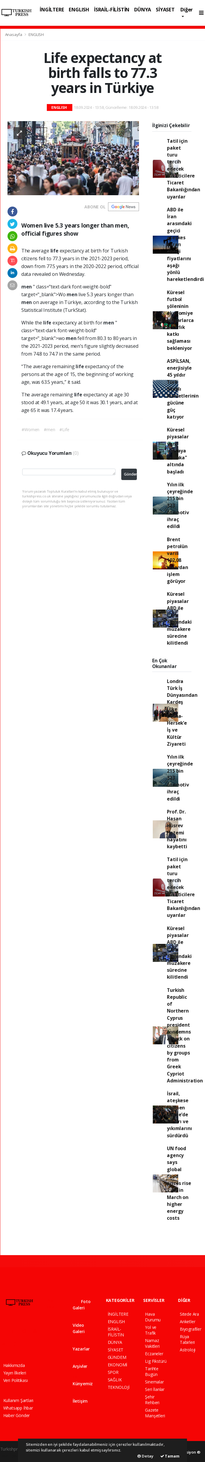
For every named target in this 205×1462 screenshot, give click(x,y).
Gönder (130, 474)
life (55, 250)
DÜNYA (142, 9)
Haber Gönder (16, 1415)
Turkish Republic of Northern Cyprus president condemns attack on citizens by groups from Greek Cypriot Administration (185, 1035)
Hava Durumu (153, 1317)
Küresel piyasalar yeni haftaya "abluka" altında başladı (177, 450)
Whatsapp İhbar (18, 1408)
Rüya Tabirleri (187, 1339)
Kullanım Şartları (18, 1400)
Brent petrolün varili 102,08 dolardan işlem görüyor (177, 560)
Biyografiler (190, 1329)
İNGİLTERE (52, 9)
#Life (64, 429)
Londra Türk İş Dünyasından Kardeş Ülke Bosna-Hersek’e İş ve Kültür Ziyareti (182, 712)
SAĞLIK (115, 1380)
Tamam (169, 1456)
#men (49, 429)
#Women (30, 429)
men (27, 286)
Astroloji (187, 1350)
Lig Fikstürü (156, 1361)
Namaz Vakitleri (152, 1343)
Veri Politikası (15, 1380)
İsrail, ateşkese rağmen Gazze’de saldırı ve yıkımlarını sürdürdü (179, 1114)
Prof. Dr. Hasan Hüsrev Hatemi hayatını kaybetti (177, 829)
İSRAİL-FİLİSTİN (111, 9)
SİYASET (165, 9)
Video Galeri (79, 1325)
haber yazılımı (13, 1455)
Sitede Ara (189, 1314)
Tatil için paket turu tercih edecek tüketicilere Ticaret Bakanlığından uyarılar (183, 169)
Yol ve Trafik (150, 1330)
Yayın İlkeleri (14, 1373)
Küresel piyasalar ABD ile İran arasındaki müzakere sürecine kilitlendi (179, 618)
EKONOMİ (118, 1365)
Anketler (187, 1321)
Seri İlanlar (154, 1389)
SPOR (113, 1372)
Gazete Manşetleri (155, 1413)
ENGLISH (79, 9)
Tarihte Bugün (151, 1371)
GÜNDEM (117, 1357)
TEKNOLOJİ (119, 1387)
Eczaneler (154, 1353)
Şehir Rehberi (152, 1399)
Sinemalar (154, 1382)
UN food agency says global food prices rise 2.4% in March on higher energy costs (179, 1183)
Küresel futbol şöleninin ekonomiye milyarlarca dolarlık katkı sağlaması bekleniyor (180, 320)
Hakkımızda (14, 1365)
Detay (145, 1456)
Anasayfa (14, 34)
